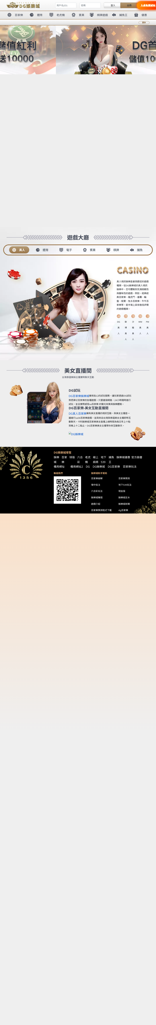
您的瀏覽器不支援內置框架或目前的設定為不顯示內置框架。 (78, 512)
